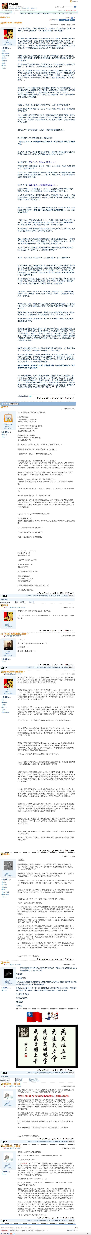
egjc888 (5, 60)
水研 (4, 437)
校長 (4, 710)
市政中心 (70, 13)
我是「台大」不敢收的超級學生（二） (43, 185)
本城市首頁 (7, 13)
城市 (5, 10)
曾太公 (5, 434)
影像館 (37, 13)
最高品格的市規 (33, 1079)
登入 (88, 1233)
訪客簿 (61, 13)
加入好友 (10, 44)
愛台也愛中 (6, 56)
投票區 (30, 13)
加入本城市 (11, 8)
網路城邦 (75, 1)
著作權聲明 (31, 1230)
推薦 (73, 25)
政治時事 (15, 10)
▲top (76, 1227)
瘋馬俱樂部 (6, 53)
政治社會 (10, 10)
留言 (5, 44)
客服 (44, 1230)
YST (13, 6)
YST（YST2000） (17, 636)
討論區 (15, 13)
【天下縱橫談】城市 (24, 10)
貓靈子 (22, 6)
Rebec (5, 884)
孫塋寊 (8, 651)
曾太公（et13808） (17, 674)
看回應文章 (53, 19)
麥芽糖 (8, 980)
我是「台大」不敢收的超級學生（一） (43, 162)
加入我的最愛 (25, 8)
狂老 (4, 65)
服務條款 (24, 1230)
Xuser (4, 58)
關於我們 (12, 1230)
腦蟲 (4, 51)
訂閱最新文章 (33, 8)
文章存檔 (31, 602)
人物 (8, 17)
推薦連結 (46, 13)
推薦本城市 (18, 8)
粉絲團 (4, 1233)
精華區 (23, 13)
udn (2, 10)
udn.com (75, 1230)
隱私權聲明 (38, 1230)
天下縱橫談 (13, 4)
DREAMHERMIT (8, 424)
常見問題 (18, 1230)
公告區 (53, 13)
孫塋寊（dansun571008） (19, 607)
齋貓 (4, 63)
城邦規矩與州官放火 (34, 1081)
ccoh (4, 68)
